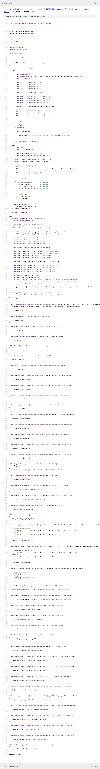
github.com (21, 9)
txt (92, 766)
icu (40, 9)
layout (6, 12)
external (12, 9)
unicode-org (33, 9)
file (42, 16)
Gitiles (11, 766)
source (86, 9)
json (96, 766)
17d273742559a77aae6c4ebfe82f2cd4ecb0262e (61, 9)
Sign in (96, 3)
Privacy (16, 766)
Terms (22, 766)
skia (5, 9)
